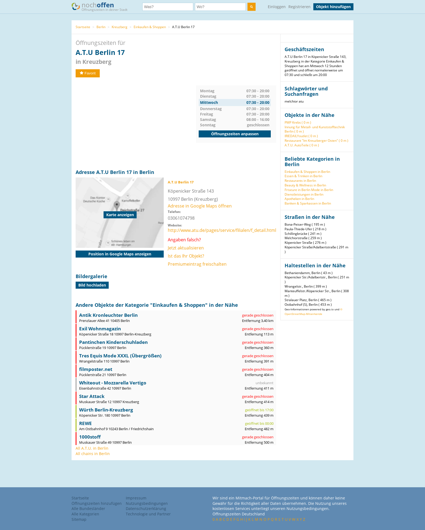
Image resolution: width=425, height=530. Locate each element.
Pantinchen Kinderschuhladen (113, 342)
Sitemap (79, 519)
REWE (85, 423)
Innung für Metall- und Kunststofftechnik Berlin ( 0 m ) (315, 129)
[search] (251, 7)
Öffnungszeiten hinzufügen (97, 503)
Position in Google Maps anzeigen (119, 253)
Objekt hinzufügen (333, 6)
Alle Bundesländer (88, 508)
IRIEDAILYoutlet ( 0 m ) (301, 136)
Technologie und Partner (148, 513)
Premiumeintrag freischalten (197, 264)
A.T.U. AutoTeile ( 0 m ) (302, 145)
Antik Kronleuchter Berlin (108, 315)
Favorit (88, 73)
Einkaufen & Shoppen (150, 27)
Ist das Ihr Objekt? (186, 256)
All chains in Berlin (93, 453)
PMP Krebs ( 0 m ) (298, 122)
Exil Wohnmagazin (100, 328)
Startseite (83, 27)
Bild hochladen (92, 285)
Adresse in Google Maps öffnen (200, 206)
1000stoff (90, 437)
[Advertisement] (136, 123)
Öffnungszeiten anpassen (235, 133)
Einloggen (277, 6)
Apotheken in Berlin (299, 198)
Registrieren (299, 6)
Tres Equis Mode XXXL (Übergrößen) (120, 356)
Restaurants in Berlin (300, 180)
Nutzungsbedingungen (147, 503)
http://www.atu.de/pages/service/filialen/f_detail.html (222, 230)
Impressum (136, 498)
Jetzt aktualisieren (186, 248)
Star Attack (92, 396)
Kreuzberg (119, 27)
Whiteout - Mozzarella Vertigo (112, 383)
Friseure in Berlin (297, 189)
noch (102, 6)
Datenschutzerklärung (146, 508)
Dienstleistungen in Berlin (304, 194)
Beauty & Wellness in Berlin (305, 185)
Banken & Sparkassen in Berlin (308, 203)
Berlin (100, 27)
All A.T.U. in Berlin (92, 448)
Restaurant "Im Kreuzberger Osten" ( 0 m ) (316, 140)
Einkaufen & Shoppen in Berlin (307, 171)
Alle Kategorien (85, 513)
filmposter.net (95, 369)
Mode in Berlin (322, 189)
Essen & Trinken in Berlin (303, 176)
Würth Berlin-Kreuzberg (106, 410)
